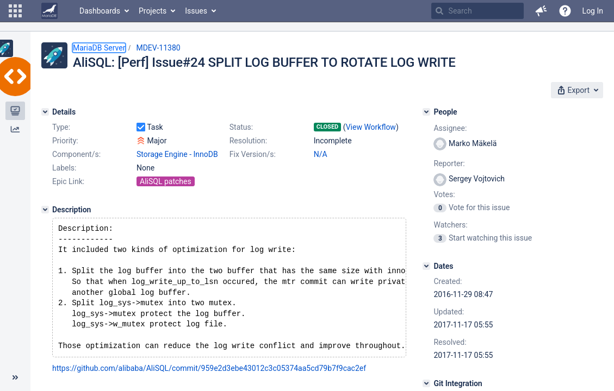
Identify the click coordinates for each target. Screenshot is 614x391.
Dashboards (99, 11)
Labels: (64, 167)
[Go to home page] (49, 11)
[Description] (45, 209)
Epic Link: (68, 181)
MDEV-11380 (158, 47)
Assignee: (450, 128)
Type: (61, 127)
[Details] (45, 112)
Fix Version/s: (253, 154)
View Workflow (371, 127)
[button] (15, 11)
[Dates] (426, 266)
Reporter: (448, 163)
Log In (592, 11)
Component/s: (76, 154)
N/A (320, 154)
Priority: (65, 140)
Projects (152, 11)
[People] (426, 112)
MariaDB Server (99, 47)
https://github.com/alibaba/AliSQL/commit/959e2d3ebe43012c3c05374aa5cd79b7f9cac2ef (209, 379)
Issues (196, 11)
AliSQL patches (165, 181)
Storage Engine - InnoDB (177, 154)
